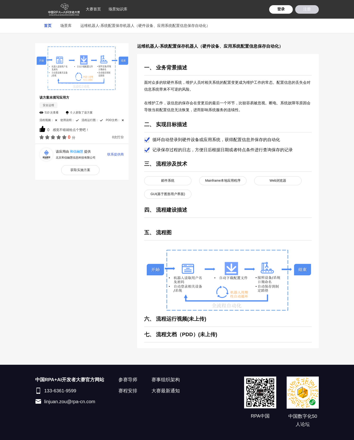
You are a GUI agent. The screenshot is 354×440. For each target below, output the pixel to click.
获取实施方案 (80, 170)
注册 (307, 9)
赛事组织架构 (165, 379)
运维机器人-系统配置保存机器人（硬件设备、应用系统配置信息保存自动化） (145, 26)
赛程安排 (127, 390)
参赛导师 (127, 379)
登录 (281, 9)
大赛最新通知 (165, 390)
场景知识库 (117, 9)
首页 (48, 26)
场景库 (66, 26)
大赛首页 (93, 9)
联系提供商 (115, 154)
